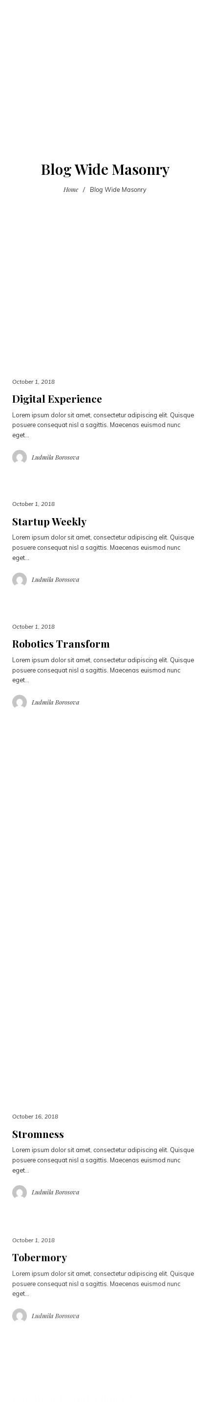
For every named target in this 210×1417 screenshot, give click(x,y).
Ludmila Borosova (56, 457)
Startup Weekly (49, 521)
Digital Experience (57, 398)
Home (70, 189)
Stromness (38, 1133)
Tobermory (39, 1269)
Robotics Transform (61, 643)
